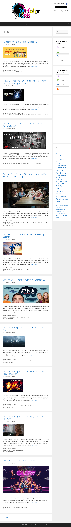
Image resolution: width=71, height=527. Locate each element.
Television (13, 70)
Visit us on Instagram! (60, 11)
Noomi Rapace (34, 222)
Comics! (10, 24)
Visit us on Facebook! (60, 3)
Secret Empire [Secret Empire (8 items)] (61, 207)
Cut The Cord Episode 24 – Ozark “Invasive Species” (23, 328)
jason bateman (24, 361)
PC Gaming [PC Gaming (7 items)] (63, 201)
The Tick (27, 269)
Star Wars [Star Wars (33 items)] (61, 209)
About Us (35, 24)
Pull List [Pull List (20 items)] (62, 204)
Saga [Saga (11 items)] (57, 207)
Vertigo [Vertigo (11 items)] (63, 213)
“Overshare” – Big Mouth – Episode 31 (20, 41)
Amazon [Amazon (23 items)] (58, 154)
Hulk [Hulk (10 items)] (57, 184)
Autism (14, 317)
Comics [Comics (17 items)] (58, 165)
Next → (8, 517)
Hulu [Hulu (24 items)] (59, 184)
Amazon (6, 71)
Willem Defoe (11, 223)
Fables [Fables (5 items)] (57, 177)
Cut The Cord (12, 71)
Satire (33, 163)
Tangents (26, 24)
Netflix (22, 71)
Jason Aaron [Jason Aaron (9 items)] (58, 193)
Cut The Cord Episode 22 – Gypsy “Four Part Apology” (23, 417)
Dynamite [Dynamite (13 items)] (63, 175)
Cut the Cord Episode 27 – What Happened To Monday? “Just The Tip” (25, 175)
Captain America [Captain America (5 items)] (64, 162)
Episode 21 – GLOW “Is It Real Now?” (20, 460)
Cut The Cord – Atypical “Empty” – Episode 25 (24, 279)
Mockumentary (24, 163)
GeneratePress (45, 524)
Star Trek (36, 114)
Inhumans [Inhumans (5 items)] (64, 191)
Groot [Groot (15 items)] (60, 177)
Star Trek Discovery (43, 114)
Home (3, 24)
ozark (33, 361)
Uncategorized (20, 113)
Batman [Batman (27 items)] (62, 156)
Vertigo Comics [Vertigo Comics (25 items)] (61, 215)
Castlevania (11, 405)
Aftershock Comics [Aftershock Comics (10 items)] (60, 152)
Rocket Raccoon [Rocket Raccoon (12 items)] (64, 205)
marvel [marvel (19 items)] (58, 196)
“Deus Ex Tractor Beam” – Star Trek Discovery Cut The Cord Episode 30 (24, 82)
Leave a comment (8, 165)
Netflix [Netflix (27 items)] (58, 202)
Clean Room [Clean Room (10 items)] (62, 163)
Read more (34, 66)
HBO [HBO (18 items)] (65, 182)
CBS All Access (14, 114)
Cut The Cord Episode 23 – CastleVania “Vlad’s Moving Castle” (24, 372)
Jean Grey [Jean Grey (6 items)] (63, 193)
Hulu (19, 71)
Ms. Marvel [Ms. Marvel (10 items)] (65, 199)
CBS (10, 114)
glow (17, 507)
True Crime (38, 163)
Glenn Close (18, 222)
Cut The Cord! (18, 24)
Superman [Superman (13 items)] (58, 211)
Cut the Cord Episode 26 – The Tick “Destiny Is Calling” (24, 235)
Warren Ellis (33, 405)
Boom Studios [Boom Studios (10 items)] (59, 158)
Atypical (10, 317)
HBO (17, 71)
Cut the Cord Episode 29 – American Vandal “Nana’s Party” (23, 125)
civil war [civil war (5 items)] (57, 163)
